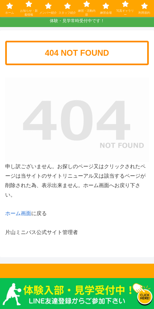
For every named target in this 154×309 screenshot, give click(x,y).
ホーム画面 (18, 213)
